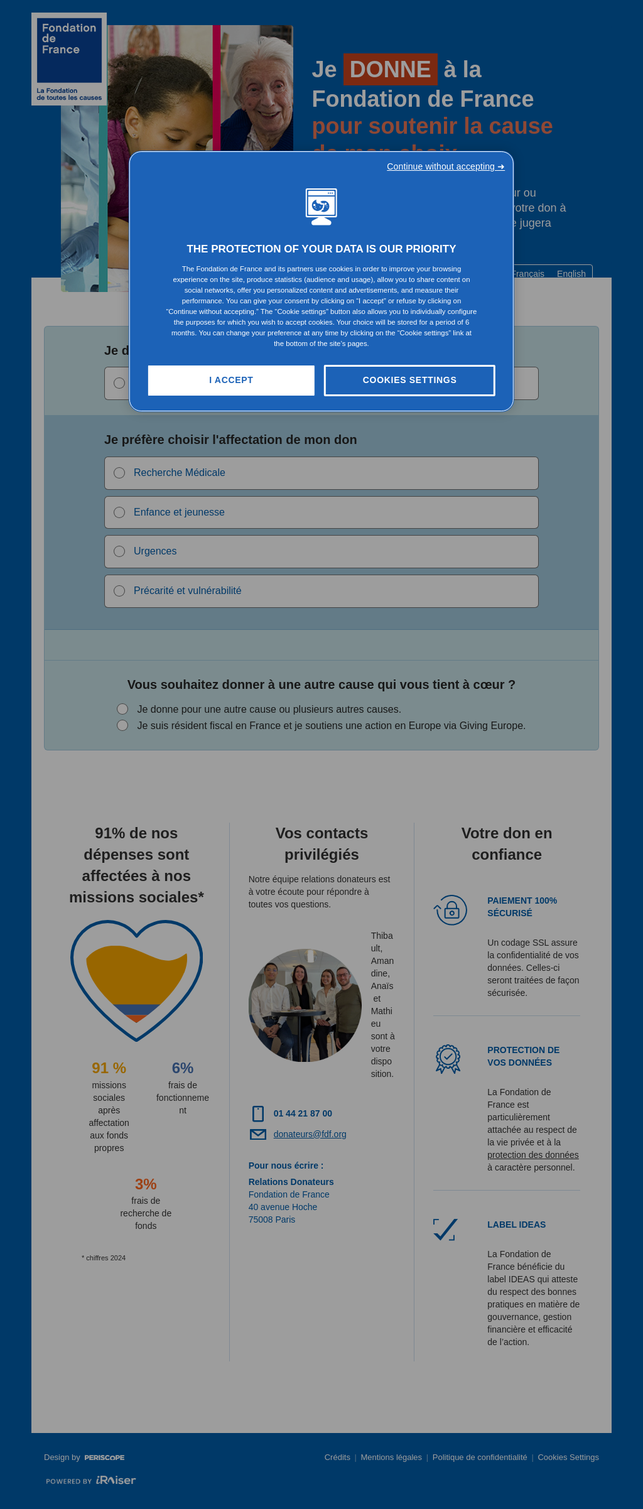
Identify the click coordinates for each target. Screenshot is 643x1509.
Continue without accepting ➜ (446, 166)
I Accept (231, 380)
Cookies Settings (410, 380)
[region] (321, 281)
